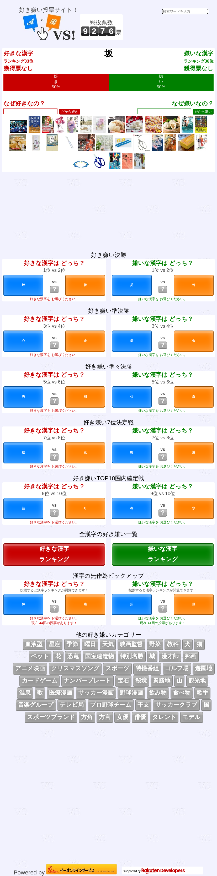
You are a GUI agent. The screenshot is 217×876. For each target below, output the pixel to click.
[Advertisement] (166, 27)
